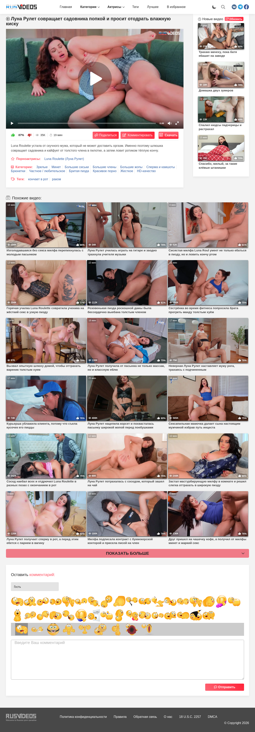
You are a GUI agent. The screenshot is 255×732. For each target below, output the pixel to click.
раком (56, 179)
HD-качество (146, 171)
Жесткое (126, 171)
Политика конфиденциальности (83, 716)
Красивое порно (105, 171)
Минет (56, 167)
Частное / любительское (47, 171)
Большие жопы (131, 167)
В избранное (176, 7)
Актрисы (114, 7)
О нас (168, 716)
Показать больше (127, 553)
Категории (88, 7)
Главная (66, 7)
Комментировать (140, 135)
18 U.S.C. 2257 (190, 716)
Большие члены (104, 167)
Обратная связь (145, 716)
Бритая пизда (79, 171)
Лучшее (153, 7)
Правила (120, 716)
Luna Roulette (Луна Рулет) (64, 159)
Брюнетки (18, 171)
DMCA (212, 716)
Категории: (24, 167)
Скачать (171, 135)
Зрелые (42, 167)
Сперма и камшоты (160, 167)
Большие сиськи (77, 167)
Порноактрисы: (28, 159)
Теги (135, 7)
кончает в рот (38, 179)
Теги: (21, 179)
